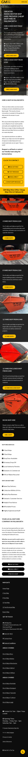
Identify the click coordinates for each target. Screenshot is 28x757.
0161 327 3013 (13, 167)
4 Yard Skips (9, 238)
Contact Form (8, 638)
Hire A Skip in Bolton (8, 658)
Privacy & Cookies (7, 737)
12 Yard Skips (9, 336)
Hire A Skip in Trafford (9, 697)
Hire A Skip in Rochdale (9, 683)
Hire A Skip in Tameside (9, 693)
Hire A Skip (8, 435)
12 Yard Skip (6, 602)
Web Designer (10, 732)
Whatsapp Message (13, 182)
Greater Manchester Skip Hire (12, 2)
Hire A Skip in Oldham (9, 673)
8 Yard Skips (9, 287)
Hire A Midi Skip (11, 55)
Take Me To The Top (8, 750)
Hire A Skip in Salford (8, 668)
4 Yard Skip (6, 593)
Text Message (13, 172)
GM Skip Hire (7, 623)
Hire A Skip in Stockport (9, 688)
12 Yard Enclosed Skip (12, 388)
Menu (23, 2)
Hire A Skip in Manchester (10, 663)
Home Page (6, 588)
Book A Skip (13, 574)
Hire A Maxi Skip (11, 89)
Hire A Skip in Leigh (8, 702)
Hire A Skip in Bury (8, 654)
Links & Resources (7, 741)
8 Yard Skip (6, 598)
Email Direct (13, 177)
